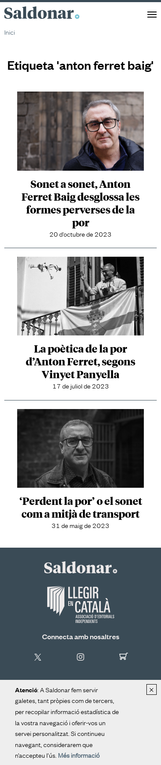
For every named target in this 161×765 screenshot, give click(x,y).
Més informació (79, 754)
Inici (9, 31)
